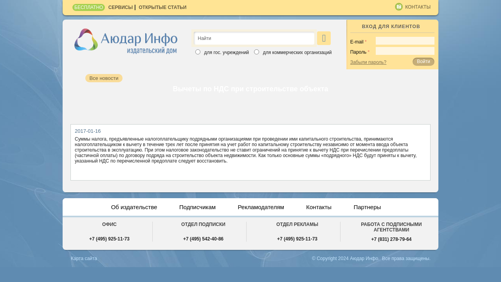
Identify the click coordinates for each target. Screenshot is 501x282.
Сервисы (120, 7)
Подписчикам (195, 207)
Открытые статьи (163, 7)
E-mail (357, 42)
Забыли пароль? (368, 62)
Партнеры (372, 207)
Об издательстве (129, 207)
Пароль (358, 52)
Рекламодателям (262, 207)
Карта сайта (83, 258)
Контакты (418, 7)
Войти (423, 61)
